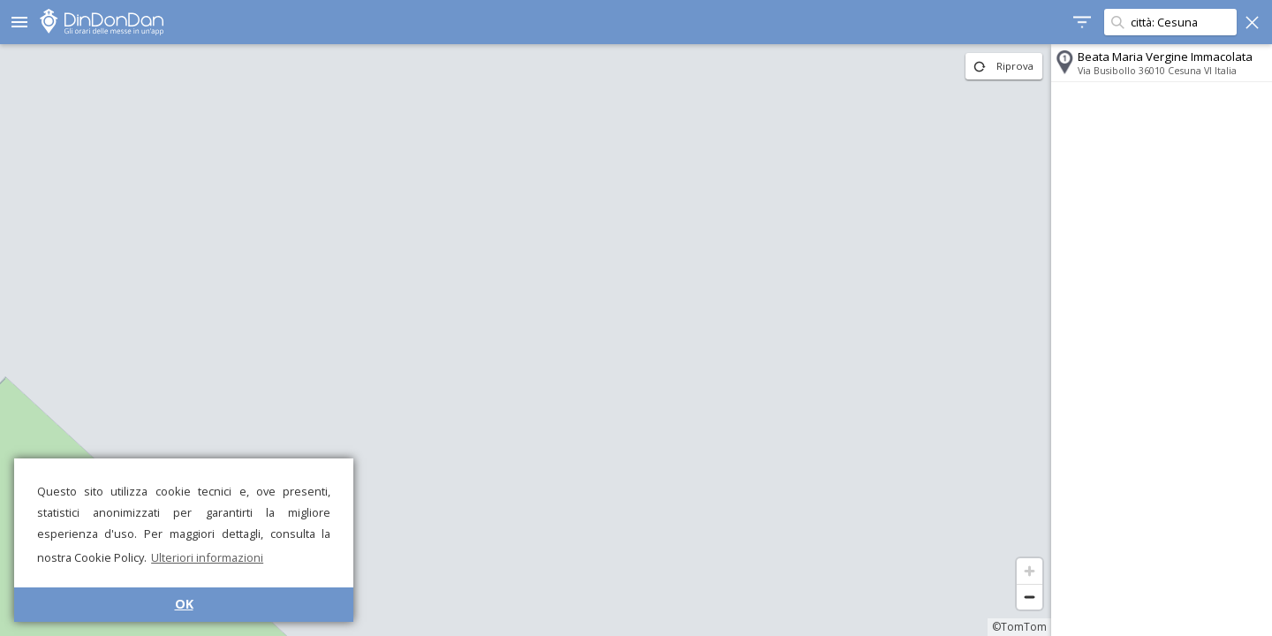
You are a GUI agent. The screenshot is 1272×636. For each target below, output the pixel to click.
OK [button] (184, 603)
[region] (525, 340)
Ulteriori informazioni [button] (207, 557)
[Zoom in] (1029, 571)
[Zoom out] (1029, 597)
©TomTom (1019, 626)
